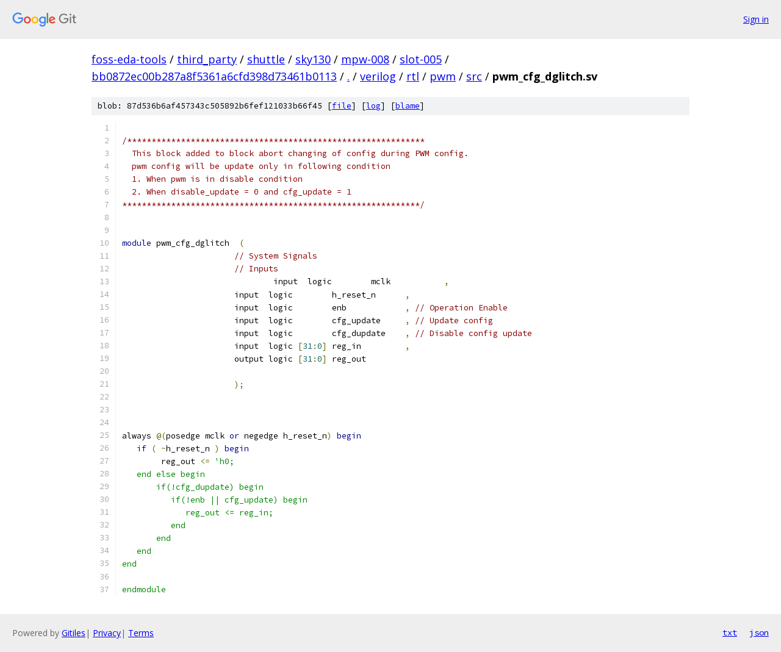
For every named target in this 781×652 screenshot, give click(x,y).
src (474, 76)
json (759, 632)
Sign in (756, 19)
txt (729, 632)
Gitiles (73, 633)
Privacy (107, 633)
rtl (412, 76)
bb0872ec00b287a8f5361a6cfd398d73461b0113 (214, 76)
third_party (207, 59)
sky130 (313, 59)
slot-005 (421, 59)
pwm (443, 76)
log (373, 106)
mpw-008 (365, 59)
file (341, 106)
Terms (141, 633)
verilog (378, 76)
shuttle (266, 59)
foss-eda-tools (129, 59)
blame (407, 106)
